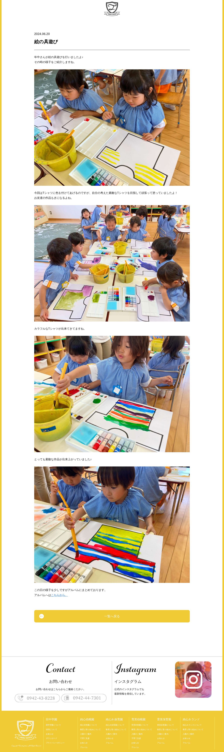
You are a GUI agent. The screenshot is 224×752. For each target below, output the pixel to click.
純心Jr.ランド (191, 719)
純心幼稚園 (87, 719)
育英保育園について (165, 725)
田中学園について (53, 725)
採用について (51, 729)
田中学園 (51, 719)
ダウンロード (51, 738)
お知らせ (49, 734)
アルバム (84, 747)
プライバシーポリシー (55, 743)
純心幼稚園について (88, 725)
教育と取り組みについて (90, 729)
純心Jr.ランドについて (192, 725)
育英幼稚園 (138, 719)
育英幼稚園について (139, 725)
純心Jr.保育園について (115, 725)
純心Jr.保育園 (114, 719)
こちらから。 (59, 595)
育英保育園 (164, 719)
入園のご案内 (85, 734)
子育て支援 (84, 738)
